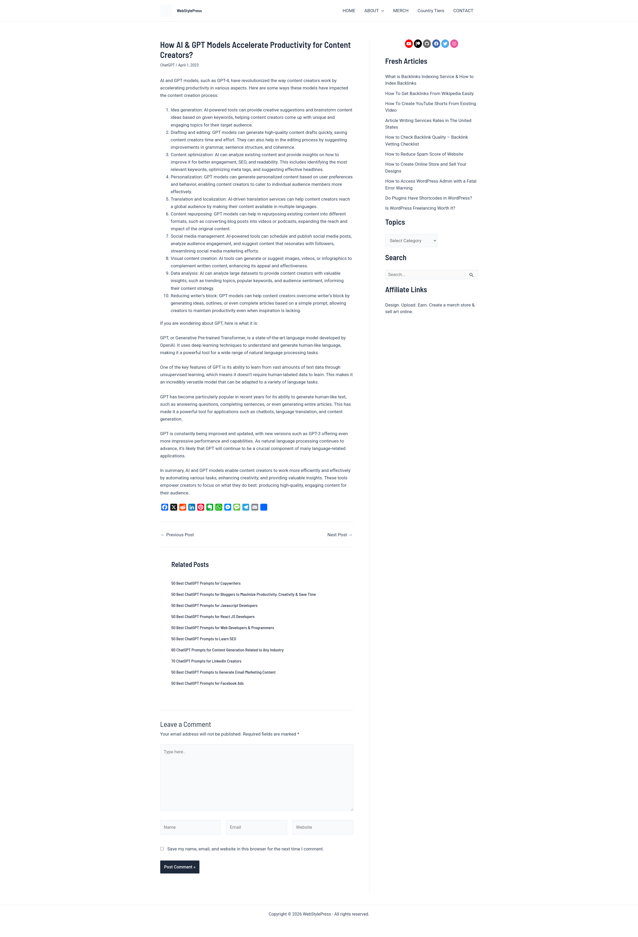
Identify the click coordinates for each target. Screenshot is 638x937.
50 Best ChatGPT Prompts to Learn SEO (203, 638)
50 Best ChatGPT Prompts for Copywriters (206, 582)
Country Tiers (431, 10)
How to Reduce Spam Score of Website (424, 154)
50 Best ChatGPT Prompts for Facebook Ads (207, 683)
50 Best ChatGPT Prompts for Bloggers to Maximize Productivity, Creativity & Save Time (243, 594)
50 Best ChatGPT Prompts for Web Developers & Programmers (222, 627)
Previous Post (177, 535)
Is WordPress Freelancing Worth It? (420, 208)
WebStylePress (189, 10)
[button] (381, 10)
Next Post (340, 535)
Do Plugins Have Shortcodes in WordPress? (428, 198)
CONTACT (463, 10)
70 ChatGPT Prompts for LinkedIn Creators (206, 660)
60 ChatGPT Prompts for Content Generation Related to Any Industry (227, 649)
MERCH (400, 10)
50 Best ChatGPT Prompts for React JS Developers (213, 616)
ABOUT (374, 10)
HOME (348, 10)
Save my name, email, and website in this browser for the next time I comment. (245, 849)
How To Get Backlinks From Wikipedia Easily (429, 93)
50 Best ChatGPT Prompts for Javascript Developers (214, 605)
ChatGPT (167, 65)
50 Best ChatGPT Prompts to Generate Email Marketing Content (223, 671)
